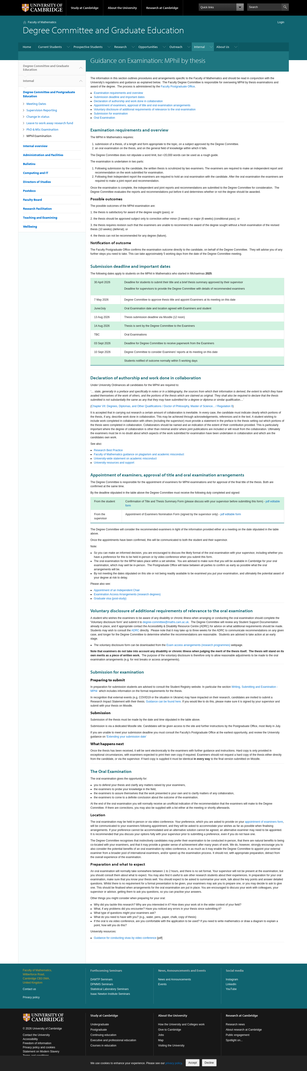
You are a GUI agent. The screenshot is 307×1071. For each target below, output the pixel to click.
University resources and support (114, 462)
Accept (192, 1062)
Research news (235, 1024)
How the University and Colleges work (181, 1024)
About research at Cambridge (244, 1029)
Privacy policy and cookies (39, 1047)
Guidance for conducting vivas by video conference (125, 938)
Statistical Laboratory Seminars (109, 989)
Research (120, 47)
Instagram (232, 979)
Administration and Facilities (43, 155)
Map (161, 1040)
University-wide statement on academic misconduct (125, 458)
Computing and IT (35, 173)
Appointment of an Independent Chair (117, 590)
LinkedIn (231, 984)
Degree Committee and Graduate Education (46, 69)
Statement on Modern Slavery (41, 1051)
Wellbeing (30, 226)
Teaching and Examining (40, 217)
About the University (122, 8)
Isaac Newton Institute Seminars (110, 993)
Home (27, 47)
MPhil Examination (39, 136)
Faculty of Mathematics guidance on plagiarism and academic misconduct (139, 454)
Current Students (50, 47)
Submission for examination (111, 113)
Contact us (29, 989)
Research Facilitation (37, 209)
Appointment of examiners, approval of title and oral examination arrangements (142, 105)
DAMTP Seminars (101, 979)
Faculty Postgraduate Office (178, 86)
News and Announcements (174, 979)
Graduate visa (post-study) (110, 598)
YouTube (231, 989)
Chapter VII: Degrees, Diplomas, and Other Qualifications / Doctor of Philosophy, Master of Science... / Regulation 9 (162, 406)
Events (162, 984)
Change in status (37, 117)
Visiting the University (171, 1045)
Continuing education (103, 1035)
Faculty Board (32, 200)
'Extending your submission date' (126, 736)
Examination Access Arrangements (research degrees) (127, 594)
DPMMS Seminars (101, 984)
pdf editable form (230, 514)
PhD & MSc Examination (42, 129)
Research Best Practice (108, 450)
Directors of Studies (37, 182)
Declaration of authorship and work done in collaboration (128, 101)
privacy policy (173, 1063)
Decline (209, 1062)
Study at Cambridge (84, 8)
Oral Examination (104, 117)
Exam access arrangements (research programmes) (198, 645)
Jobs (161, 1035)
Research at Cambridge (162, 8)
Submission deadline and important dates (119, 97)
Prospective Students (88, 47)
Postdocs (29, 191)
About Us (222, 47)
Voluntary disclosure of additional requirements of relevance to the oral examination (144, 109)
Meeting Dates (36, 104)
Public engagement (238, 1035)
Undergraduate (99, 1024)
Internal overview (35, 146)
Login (281, 22)
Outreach (175, 47)
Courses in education (103, 1045)
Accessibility (30, 1039)
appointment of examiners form (264, 821)
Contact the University (36, 1035)
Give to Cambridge (169, 1029)
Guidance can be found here (163, 701)
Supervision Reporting (41, 110)
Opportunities (148, 47)
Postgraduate (98, 1029)
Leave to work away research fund (49, 123)
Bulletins (29, 164)
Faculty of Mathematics (42, 22)
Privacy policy (31, 997)
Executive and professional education (113, 1040)
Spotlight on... (234, 1040)
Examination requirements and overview (118, 93)
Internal (199, 47)
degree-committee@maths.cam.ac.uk (166, 622)
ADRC (135, 630)
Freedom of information (37, 1043)
